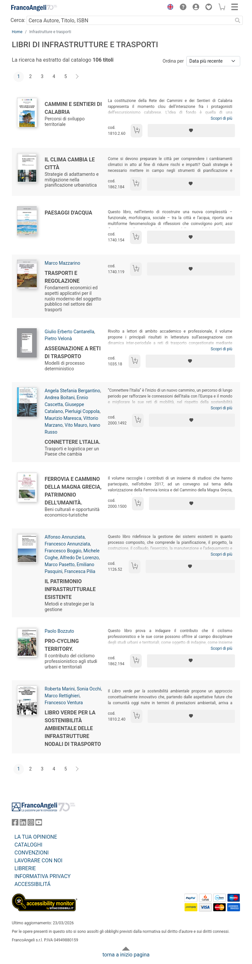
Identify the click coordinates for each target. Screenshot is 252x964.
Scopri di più (221, 118)
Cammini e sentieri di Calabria (73, 108)
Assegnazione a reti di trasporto (73, 352)
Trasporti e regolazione (62, 277)
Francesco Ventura (64, 702)
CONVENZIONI (31, 853)
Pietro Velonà (58, 338)
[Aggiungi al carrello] (136, 130)
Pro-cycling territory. (62, 645)
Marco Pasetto (59, 564)
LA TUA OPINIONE (35, 837)
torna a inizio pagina (125, 955)
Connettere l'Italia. (72, 442)
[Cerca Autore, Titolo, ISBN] (129, 20)
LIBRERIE (25, 868)
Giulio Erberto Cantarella (69, 331)
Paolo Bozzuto (59, 631)
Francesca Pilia (79, 571)
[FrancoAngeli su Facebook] (15, 824)
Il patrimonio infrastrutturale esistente (70, 589)
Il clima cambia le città (70, 163)
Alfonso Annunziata (65, 537)
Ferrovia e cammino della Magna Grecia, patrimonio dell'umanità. (73, 491)
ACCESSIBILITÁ (32, 884)
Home (17, 32)
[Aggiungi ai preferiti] (191, 130)
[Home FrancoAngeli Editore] (34, 8)
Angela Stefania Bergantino (72, 390)
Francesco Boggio (63, 550)
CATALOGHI (28, 845)
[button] (169, 8)
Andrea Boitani (59, 397)
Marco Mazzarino (62, 263)
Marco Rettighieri (62, 695)
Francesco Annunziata (67, 543)
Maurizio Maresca (63, 418)
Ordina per (173, 61)
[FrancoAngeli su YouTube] (38, 824)
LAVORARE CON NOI (38, 860)
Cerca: (17, 20)
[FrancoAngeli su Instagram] (31, 824)
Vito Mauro (76, 425)
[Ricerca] (237, 20)
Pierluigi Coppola (82, 411)
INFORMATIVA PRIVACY (42, 876)
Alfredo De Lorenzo (79, 557)
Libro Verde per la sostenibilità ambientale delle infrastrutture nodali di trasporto (73, 728)
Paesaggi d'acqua (68, 213)
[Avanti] (77, 77)
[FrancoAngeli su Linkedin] (23, 824)
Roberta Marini (60, 688)
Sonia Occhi (89, 688)
